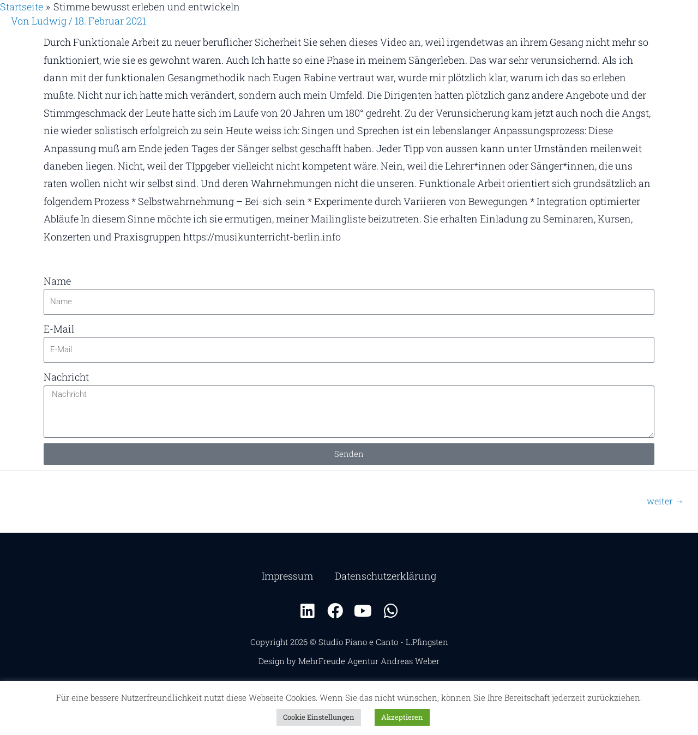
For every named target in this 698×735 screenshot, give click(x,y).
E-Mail (59, 328)
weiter (665, 501)
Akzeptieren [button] (402, 717)
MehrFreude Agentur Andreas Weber (369, 660)
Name (57, 280)
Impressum (287, 575)
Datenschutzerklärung (385, 575)
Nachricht (66, 376)
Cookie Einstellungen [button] (318, 717)
